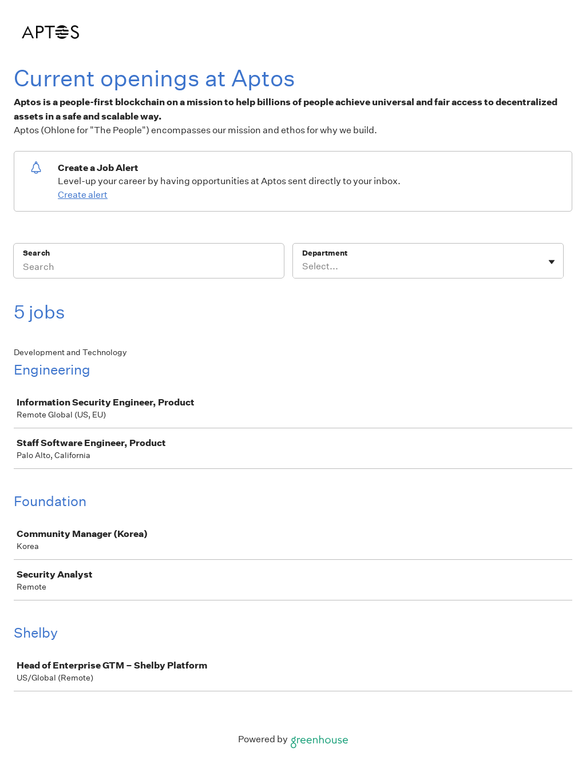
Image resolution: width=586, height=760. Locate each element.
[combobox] (303, 266)
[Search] (149, 268)
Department (324, 253)
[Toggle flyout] (552, 262)
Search (36, 253)
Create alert (83, 194)
